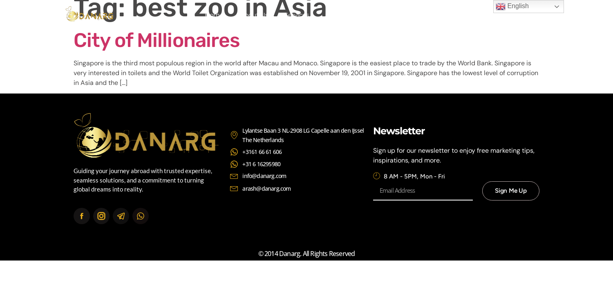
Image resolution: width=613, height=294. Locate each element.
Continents (342, 15)
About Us (254, 15)
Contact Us (392, 15)
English (512, 6)
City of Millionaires (157, 40)
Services (296, 15)
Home (214, 15)
